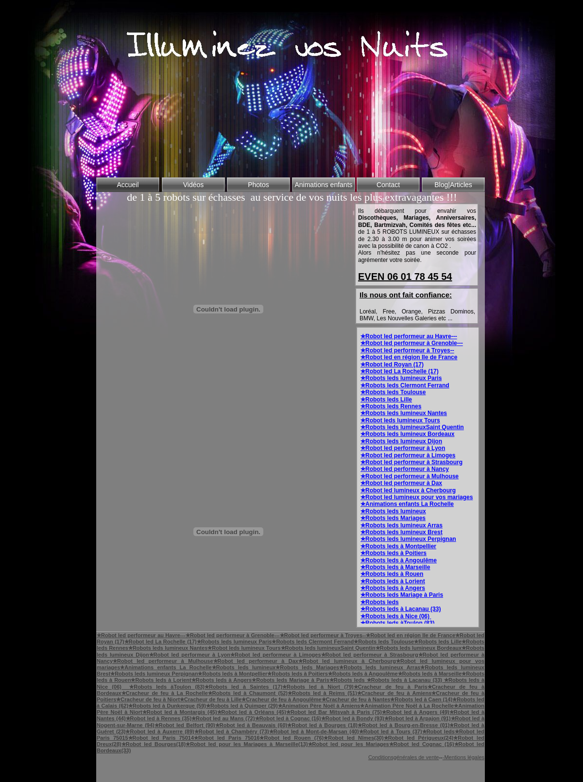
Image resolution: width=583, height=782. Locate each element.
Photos (258, 185)
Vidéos (193, 185)
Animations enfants (323, 185)
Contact (388, 185)
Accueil (127, 185)
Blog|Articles (453, 185)
